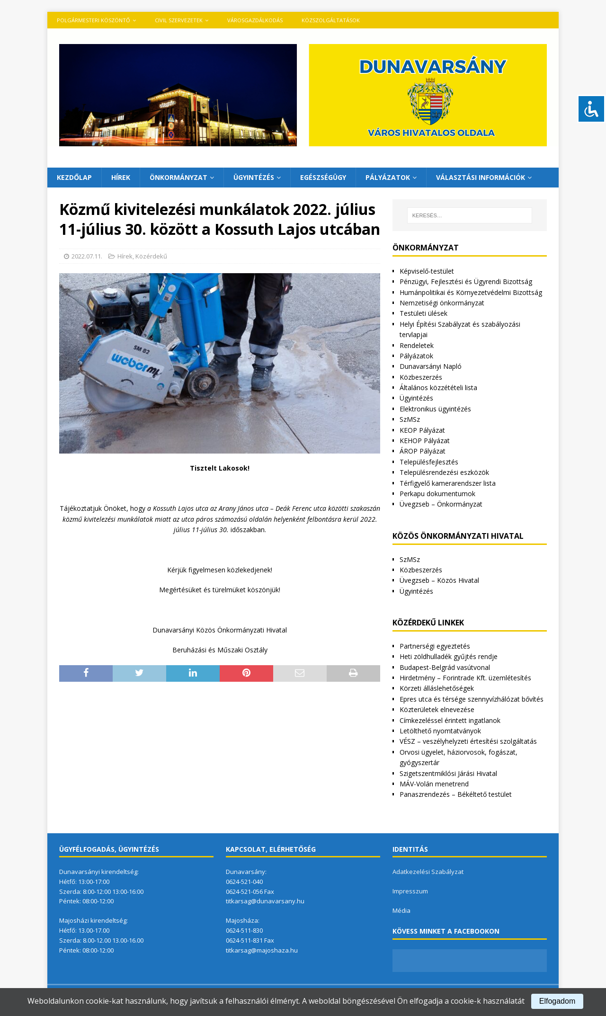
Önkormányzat (178, 177)
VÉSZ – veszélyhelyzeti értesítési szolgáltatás (468, 741)
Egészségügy (323, 177)
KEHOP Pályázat (425, 440)
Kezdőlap (74, 177)
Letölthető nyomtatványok (440, 730)
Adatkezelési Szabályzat (427, 871)
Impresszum (410, 891)
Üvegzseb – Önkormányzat (441, 503)
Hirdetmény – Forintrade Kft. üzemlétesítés (465, 677)
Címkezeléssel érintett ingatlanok (450, 720)
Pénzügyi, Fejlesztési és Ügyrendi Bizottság (466, 281)
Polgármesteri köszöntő (93, 20)
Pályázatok (387, 177)
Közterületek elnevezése (437, 709)
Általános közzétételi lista (438, 387)
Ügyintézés (253, 177)
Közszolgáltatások (331, 20)
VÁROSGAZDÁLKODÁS (255, 20)
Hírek (120, 177)
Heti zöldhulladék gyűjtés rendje (449, 656)
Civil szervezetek (179, 20)
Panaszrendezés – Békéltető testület (456, 794)
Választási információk (480, 177)
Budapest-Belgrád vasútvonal (445, 667)
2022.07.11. (86, 256)
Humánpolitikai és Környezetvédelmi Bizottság (471, 292)
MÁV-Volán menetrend (434, 783)
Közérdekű (151, 256)
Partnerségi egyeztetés (435, 646)
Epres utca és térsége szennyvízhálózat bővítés (472, 699)
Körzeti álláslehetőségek (437, 688)
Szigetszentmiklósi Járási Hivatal (448, 773)
